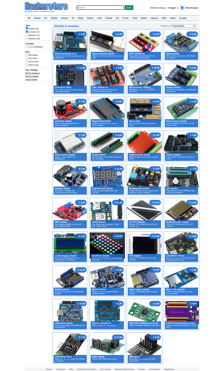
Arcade (182, 18)
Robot (90, 18)
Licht (99, 18)
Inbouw (154, 18)
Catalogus (60, 369)
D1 (45, 18)
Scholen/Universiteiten (86, 369)
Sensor (64, 18)
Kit (29, 18)
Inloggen (172, 7)
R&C (164, 18)
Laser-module (31, 79)
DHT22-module (31, 76)
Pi (73, 18)
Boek (173, 18)
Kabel (144, 18)
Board (37, 18)
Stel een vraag (157, 7)
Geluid (109, 18)
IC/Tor (125, 18)
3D (117, 18)
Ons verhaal (105, 369)
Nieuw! (49, 369)
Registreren (169, 369)
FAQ (71, 369)
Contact (141, 369)
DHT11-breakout (32, 73)
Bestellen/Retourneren (124, 369)
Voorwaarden (154, 369)
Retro (80, 18)
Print (134, 18)
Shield (54, 18)
